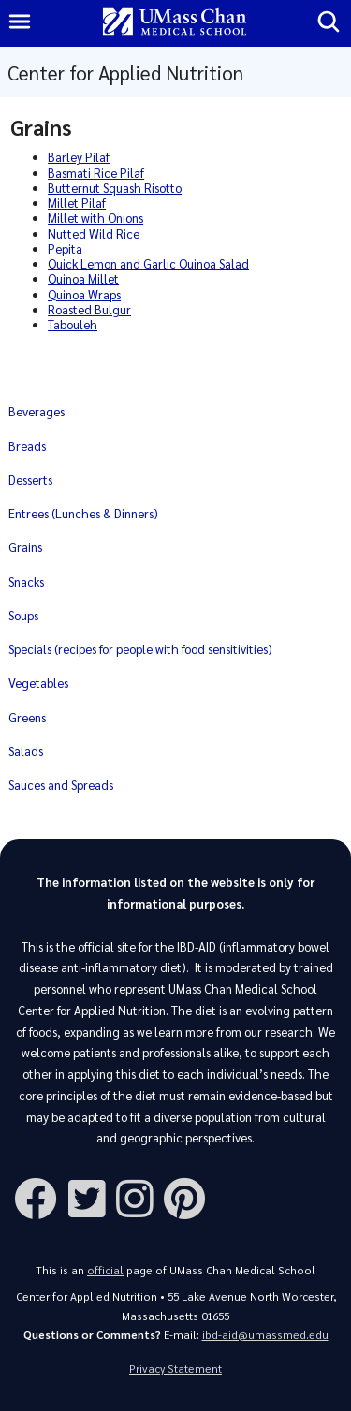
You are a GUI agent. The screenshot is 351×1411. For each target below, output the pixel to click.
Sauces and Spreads (60, 785)
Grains (25, 547)
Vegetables (38, 683)
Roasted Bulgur (89, 309)
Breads (27, 446)
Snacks (26, 581)
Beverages (36, 411)
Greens (27, 717)
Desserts (30, 479)
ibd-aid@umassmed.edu (265, 1335)
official (105, 1270)
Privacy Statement (175, 1368)
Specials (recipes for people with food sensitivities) (140, 649)
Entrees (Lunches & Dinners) (83, 513)
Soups (23, 615)
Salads (25, 751)
